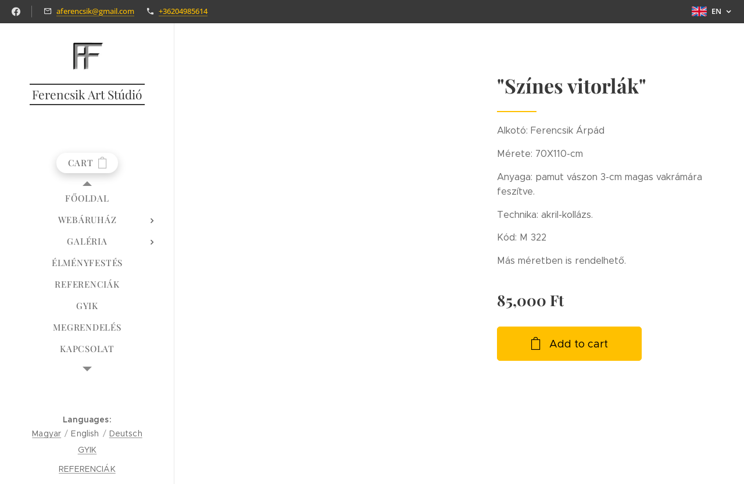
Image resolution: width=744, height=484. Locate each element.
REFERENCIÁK (87, 469)
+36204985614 (183, 11)
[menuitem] (87, 198)
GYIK (87, 449)
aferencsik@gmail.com (95, 11)
